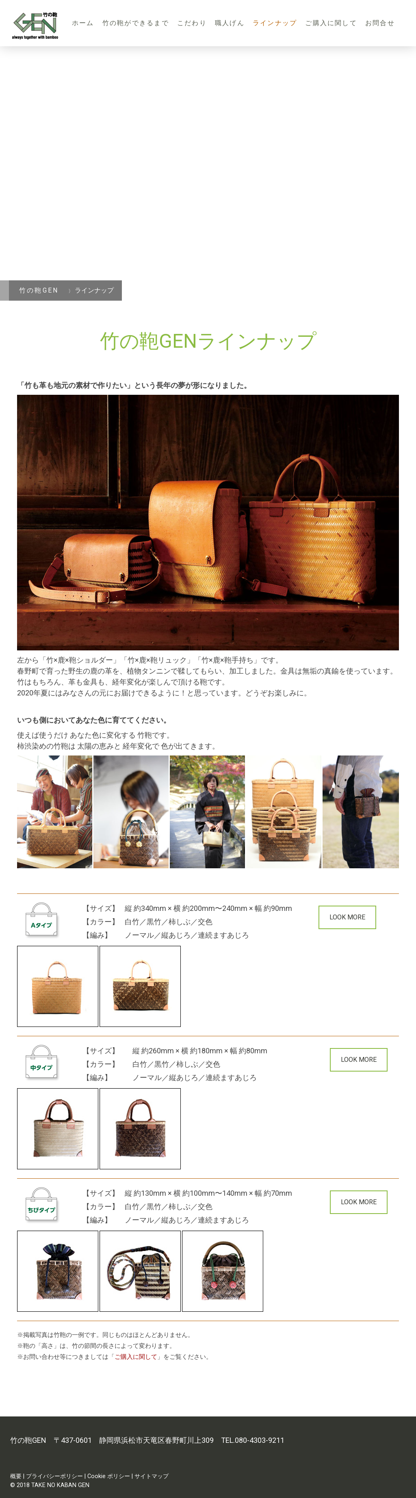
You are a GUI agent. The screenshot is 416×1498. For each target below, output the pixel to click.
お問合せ (380, 23)
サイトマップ (151, 1476)
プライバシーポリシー (54, 1476)
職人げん (230, 23)
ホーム (83, 23)
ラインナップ (275, 23)
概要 (16, 1476)
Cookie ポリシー (108, 1476)
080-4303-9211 (259, 1440)
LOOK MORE (347, 917)
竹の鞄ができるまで (135, 23)
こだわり (192, 23)
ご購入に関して (331, 23)
